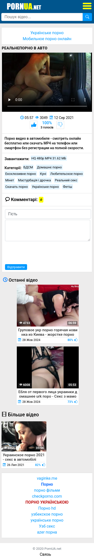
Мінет (9, 180)
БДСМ (28, 167)
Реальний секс (66, 180)
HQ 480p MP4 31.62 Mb (48, 158)
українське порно (47, 520)
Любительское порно (66, 174)
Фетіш (67, 187)
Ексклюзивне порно (20, 174)
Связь (45, 554)
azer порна (47, 532)
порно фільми (47, 490)
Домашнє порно (49, 167)
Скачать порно (16, 187)
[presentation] (43, 252)
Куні (43, 174)
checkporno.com (47, 496)
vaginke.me (47, 478)
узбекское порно (47, 514)
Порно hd (47, 508)
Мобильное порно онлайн (47, 38)
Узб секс (47, 526)
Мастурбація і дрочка (34, 180)
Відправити (16, 267)
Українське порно (47, 32)
